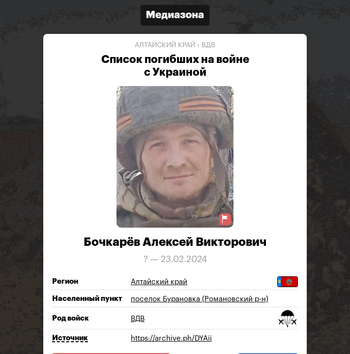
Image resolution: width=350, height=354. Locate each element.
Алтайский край (165, 45)
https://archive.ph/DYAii (171, 338)
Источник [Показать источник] (70, 338)
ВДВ (208, 45)
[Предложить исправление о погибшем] (225, 219)
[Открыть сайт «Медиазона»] (175, 16)
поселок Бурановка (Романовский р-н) (199, 299)
